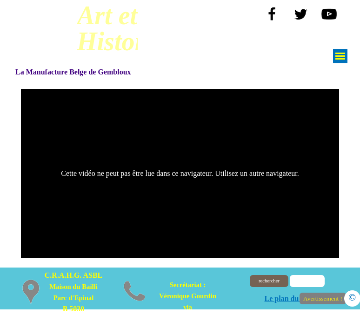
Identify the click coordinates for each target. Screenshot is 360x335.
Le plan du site (288, 298)
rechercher (269, 280)
